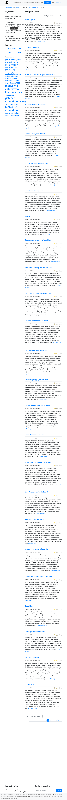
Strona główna (9, 7)
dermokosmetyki (12, 104)
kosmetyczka (13, 92)
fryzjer (16, 72)
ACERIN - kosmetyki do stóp (35, 104)
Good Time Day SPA (32, 47)
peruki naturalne (12, 113)
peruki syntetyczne (13, 60)
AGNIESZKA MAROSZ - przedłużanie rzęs (40, 75)
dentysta (13, 67)
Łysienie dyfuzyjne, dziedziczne (36, 380)
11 (53, 720)
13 (58, 720)
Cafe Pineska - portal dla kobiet (36, 492)
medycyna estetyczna (12, 87)
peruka (7, 115)
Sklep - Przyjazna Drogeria (34, 435)
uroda (18, 83)
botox (7, 67)
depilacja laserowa (13, 74)
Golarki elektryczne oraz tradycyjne (38, 462)
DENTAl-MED (30, 685)
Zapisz (59, 790)
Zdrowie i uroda (33, 7)
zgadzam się (55, 794)
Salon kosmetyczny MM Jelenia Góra (38, 268)
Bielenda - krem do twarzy (34, 519)
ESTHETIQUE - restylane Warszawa (38, 293)
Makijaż (28, 216)
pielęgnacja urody (12, 76)
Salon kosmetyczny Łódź (34, 191)
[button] (42, 2)
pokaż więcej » (42, 41)
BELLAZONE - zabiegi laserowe (36, 163)
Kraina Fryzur (30, 20)
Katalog (17, 7)
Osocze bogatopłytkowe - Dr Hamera (38, 577)
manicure (11, 107)
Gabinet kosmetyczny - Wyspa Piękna (38, 240)
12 (56, 720)
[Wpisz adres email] (45, 790)
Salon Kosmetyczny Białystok (36, 134)
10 (50, 720)
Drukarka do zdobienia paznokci (36, 321)
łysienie (8, 78)
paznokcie (14, 115)
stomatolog (12, 110)
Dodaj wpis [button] (47, 2)
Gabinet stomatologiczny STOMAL (37, 405)
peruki (8, 70)
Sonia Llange (29, 606)
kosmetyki (10, 95)
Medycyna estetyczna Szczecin (36, 549)
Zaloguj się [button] (58, 2)
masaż (9, 62)
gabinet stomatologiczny (15, 99)
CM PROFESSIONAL (32, 657)
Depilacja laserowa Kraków (35, 632)
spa (20, 65)
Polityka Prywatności (26, 796)
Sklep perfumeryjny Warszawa (36, 350)
